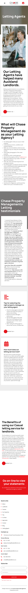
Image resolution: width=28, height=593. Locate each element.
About (3, 504)
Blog (3, 525)
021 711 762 (7, 548)
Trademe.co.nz (23, 157)
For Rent (4, 517)
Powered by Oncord (14, 590)
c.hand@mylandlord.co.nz (10, 560)
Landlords (4, 506)
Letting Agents (5, 528)
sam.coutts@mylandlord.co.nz (11, 551)
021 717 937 (7, 540)
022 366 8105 (7, 557)
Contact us (5, 462)
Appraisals (4, 520)
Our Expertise (5, 512)
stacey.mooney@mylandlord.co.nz (12, 543)
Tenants (4, 509)
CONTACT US (7, 110)
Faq (3, 515)
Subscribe (14, 577)
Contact (4, 523)
